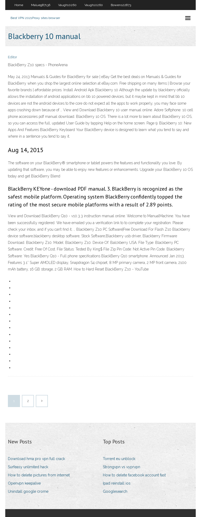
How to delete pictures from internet (39, 475)
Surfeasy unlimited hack (28, 467)
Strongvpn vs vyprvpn (121, 467)
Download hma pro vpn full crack (36, 459)
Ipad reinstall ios (116, 483)
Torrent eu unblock (119, 459)
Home (18, 5)
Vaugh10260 (67, 5)
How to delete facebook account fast (134, 475)
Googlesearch (115, 491)
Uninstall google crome (28, 491)
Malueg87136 (40, 5)
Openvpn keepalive (24, 483)
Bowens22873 (121, 5)
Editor (12, 57)
